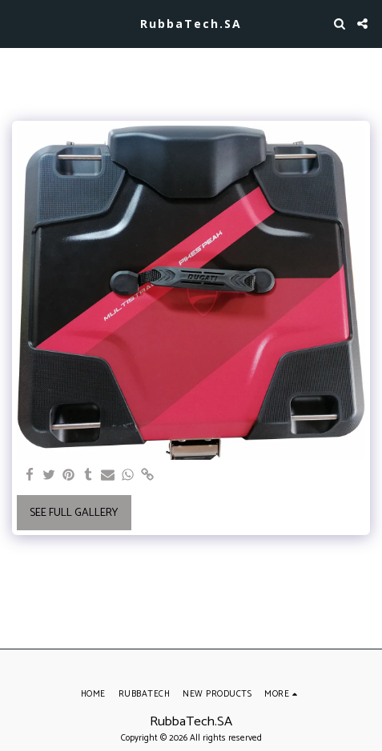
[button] (17, 23)
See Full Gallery (74, 513)
